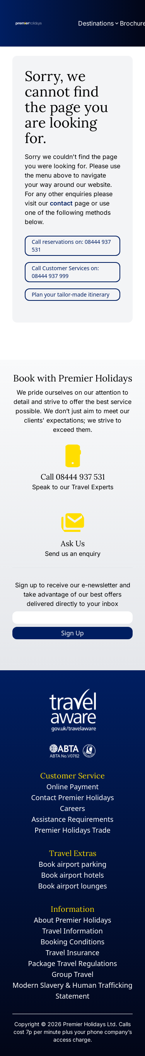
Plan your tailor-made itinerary (70, 294)
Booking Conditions (73, 941)
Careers (72, 808)
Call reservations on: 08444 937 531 (71, 245)
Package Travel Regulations (72, 963)
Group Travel (72, 974)
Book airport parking (73, 864)
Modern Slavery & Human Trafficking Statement (72, 990)
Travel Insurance (72, 952)
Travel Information (72, 930)
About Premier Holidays (72, 920)
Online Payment (72, 786)
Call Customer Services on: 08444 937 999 (65, 272)
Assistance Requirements (73, 819)
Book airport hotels (72, 875)
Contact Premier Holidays (72, 797)
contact (61, 203)
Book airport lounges (72, 885)
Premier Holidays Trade (72, 830)
